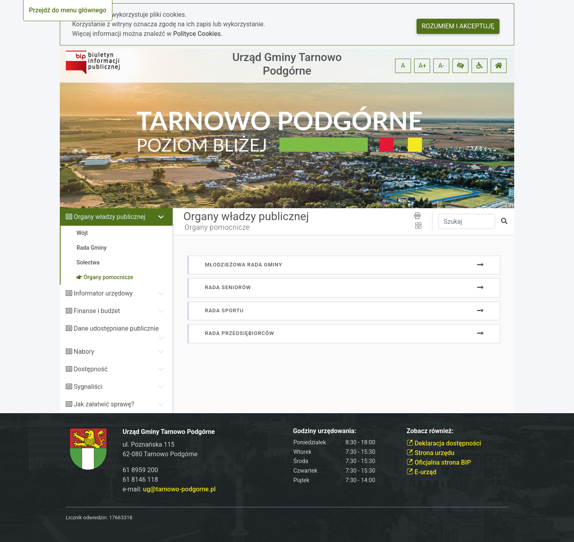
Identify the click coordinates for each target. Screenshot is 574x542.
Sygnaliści (88, 386)
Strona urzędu (430, 453)
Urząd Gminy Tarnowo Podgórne (287, 64)
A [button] (403, 65)
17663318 (120, 517)
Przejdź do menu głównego (67, 10)
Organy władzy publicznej (109, 217)
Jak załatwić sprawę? (104, 404)
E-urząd (421, 472)
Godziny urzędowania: (324, 431)
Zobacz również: (430, 431)
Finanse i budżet (97, 311)
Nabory (84, 351)
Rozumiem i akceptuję (458, 26)
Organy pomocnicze (217, 227)
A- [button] (441, 65)
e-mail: (169, 489)
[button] (460, 66)
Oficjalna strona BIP (439, 462)
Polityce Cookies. (197, 33)
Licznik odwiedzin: (87, 517)
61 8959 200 (140, 470)
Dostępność (91, 369)
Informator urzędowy (103, 293)
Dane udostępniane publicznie (116, 328)
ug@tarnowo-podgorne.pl (179, 489)
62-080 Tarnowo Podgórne (160, 454)
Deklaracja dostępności (444, 443)
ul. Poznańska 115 (149, 444)
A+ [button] (423, 65)
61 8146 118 (140, 479)
